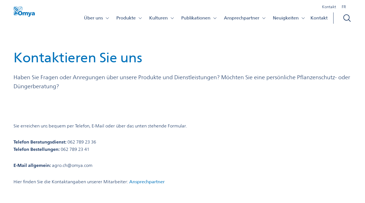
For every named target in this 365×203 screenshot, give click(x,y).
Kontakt (329, 7)
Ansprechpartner (245, 18)
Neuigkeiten (289, 18)
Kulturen (161, 18)
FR (344, 7)
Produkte (129, 18)
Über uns (97, 18)
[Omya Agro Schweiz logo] (24, 13)
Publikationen (199, 18)
